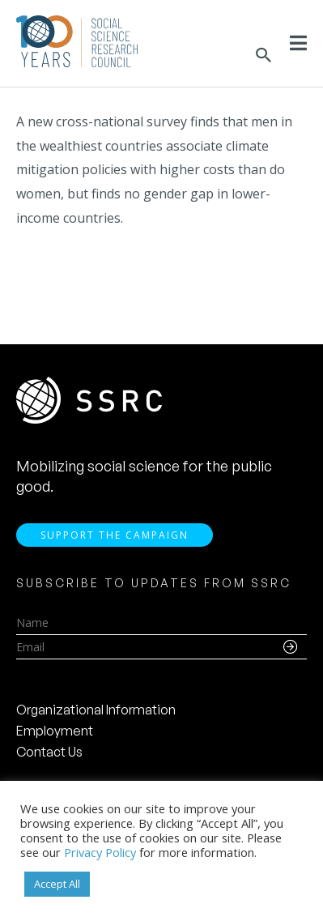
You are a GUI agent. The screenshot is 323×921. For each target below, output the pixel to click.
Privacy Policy (100, 852)
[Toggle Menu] (298, 43)
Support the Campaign (114, 535)
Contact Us (49, 752)
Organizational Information (96, 709)
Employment (54, 731)
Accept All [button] (57, 883)
